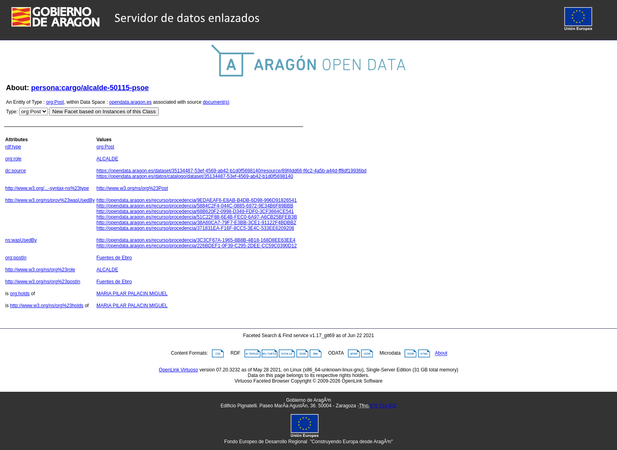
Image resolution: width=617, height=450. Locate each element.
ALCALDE (107, 159)
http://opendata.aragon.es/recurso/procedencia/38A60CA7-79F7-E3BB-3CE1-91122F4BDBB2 (196, 222)
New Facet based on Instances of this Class (104, 111)
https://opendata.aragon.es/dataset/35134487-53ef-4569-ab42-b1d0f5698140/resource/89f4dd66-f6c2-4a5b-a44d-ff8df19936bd (232, 171)
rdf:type (13, 147)
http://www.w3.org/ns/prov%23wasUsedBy (50, 200)
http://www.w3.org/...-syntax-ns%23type (47, 188)
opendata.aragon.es (130, 102)
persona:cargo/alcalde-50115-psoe (90, 88)
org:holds (20, 293)
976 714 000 (383, 406)
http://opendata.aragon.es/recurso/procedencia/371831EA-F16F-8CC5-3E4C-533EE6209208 (195, 228)
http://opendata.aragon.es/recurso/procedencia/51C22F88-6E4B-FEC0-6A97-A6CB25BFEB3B (197, 217)
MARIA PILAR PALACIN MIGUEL (132, 293)
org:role (13, 159)
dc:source (15, 171)
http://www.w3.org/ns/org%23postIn (42, 281)
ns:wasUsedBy (21, 240)
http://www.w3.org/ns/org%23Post (132, 188)
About (441, 353)
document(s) (216, 102)
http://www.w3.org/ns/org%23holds (46, 305)
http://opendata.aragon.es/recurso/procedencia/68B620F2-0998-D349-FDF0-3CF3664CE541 (195, 211)
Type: (12, 111)
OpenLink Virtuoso (178, 370)
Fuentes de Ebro (114, 258)
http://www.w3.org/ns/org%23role (40, 269)
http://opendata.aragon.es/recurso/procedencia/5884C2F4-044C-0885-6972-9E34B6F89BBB (195, 206)
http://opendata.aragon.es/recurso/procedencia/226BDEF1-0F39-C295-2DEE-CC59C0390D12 (197, 246)
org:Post (55, 102)
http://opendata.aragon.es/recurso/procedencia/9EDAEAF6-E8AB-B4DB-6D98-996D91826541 (197, 200)
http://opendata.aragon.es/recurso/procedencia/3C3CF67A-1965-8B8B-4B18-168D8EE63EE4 (196, 240)
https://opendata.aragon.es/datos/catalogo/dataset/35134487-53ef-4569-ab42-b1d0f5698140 (195, 176)
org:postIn (15, 258)
